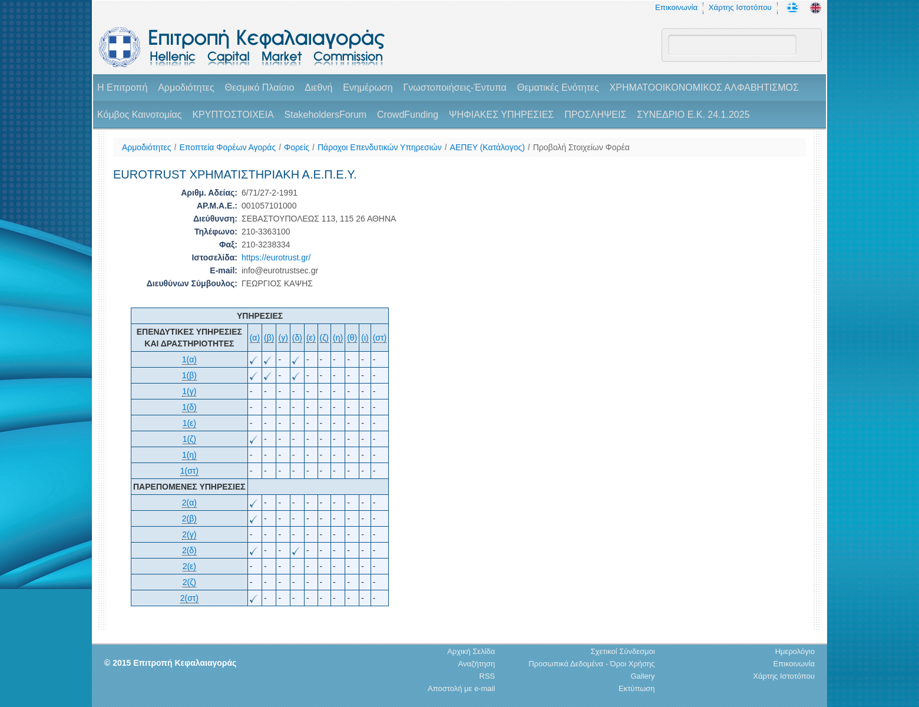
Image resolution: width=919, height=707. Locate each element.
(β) (269, 337)
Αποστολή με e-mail (461, 688)
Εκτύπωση (637, 688)
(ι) (364, 337)
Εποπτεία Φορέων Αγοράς (227, 147)
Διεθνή (318, 87)
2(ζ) (189, 582)
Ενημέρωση (367, 87)
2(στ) (189, 598)
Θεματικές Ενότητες (558, 87)
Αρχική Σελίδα (471, 651)
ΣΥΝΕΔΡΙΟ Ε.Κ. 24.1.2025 (693, 115)
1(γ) (189, 391)
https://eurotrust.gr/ (276, 257)
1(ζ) (189, 439)
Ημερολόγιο (795, 651)
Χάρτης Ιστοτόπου (740, 7)
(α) (255, 337)
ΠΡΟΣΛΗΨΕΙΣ (595, 115)
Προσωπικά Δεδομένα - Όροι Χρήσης (591, 663)
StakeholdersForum (326, 115)
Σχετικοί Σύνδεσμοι (623, 651)
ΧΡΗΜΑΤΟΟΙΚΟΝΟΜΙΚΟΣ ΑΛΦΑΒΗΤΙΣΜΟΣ (704, 87)
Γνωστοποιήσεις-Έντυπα (454, 87)
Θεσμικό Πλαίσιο (259, 87)
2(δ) (189, 550)
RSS (487, 676)
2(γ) (189, 534)
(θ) (352, 337)
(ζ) (324, 337)
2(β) (189, 518)
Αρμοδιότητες (186, 87)
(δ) (297, 337)
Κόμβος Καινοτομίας (139, 115)
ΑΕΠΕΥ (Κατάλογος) (487, 147)
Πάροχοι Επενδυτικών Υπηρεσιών (380, 147)
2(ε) (189, 566)
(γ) (282, 337)
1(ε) (189, 423)
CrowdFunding (407, 115)
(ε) (311, 337)
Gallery (642, 676)
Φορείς (296, 147)
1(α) (189, 359)
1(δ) (189, 407)
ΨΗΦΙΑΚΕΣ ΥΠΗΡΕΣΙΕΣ (501, 115)
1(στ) (189, 470)
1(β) (189, 375)
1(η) (189, 455)
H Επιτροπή (122, 87)
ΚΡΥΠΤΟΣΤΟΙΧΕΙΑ (232, 115)
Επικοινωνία (676, 7)
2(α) (189, 502)
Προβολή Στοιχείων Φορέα (581, 147)
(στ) (380, 337)
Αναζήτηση (476, 663)
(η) (338, 337)
